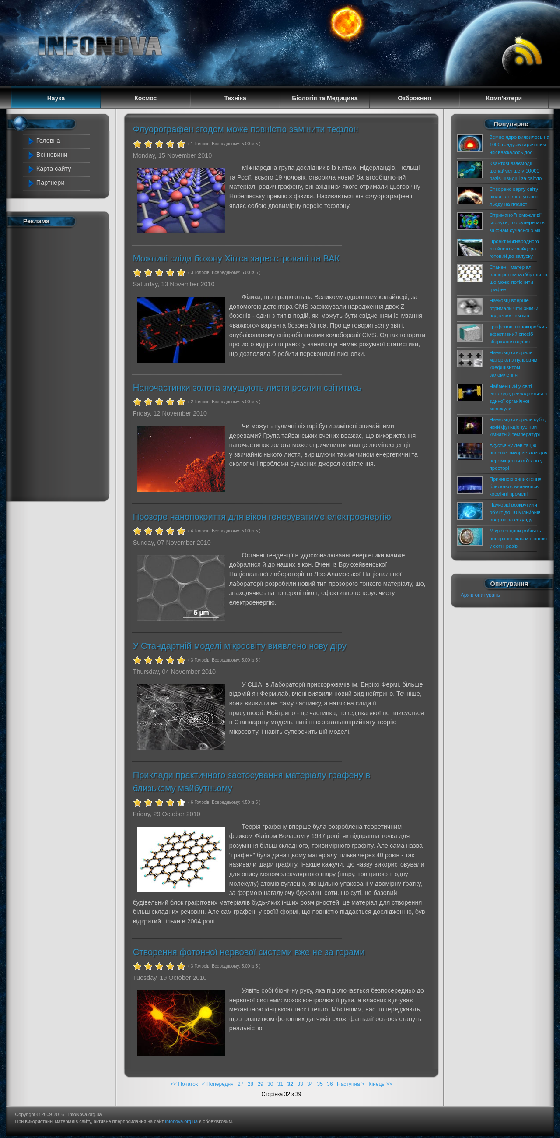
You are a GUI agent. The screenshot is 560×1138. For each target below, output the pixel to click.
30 (270, 1084)
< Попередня (218, 1084)
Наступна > (350, 1084)
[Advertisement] (62, 362)
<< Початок (184, 1084)
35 (320, 1084)
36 (329, 1084)
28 (250, 1084)
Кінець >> (380, 1084)
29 (260, 1084)
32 (290, 1084)
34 (310, 1084)
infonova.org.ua (181, 1121)
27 (240, 1084)
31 (280, 1084)
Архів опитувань (480, 595)
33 (300, 1084)
